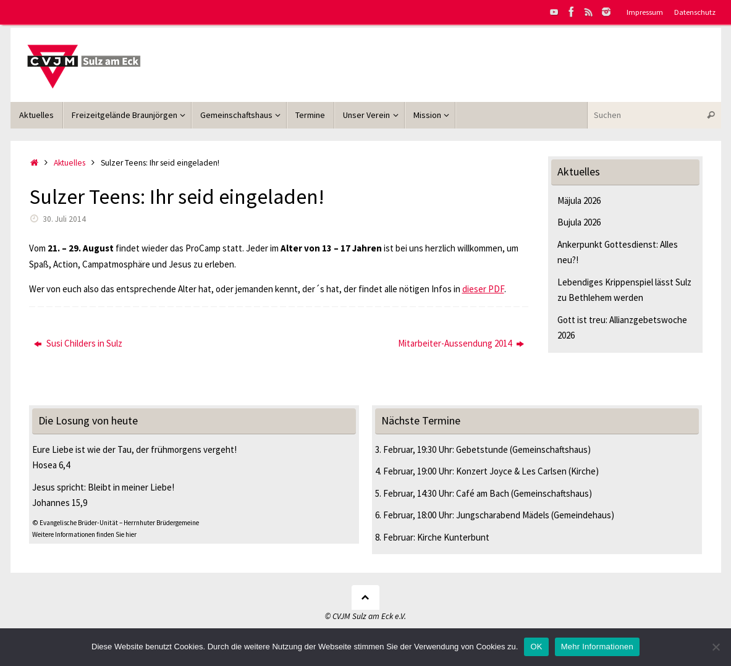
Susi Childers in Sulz (78, 343)
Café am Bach (482, 493)
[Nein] (715, 647)
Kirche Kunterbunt (453, 537)
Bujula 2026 (579, 222)
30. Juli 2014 (64, 219)
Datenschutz (695, 12)
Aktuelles (69, 163)
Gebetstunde (482, 449)
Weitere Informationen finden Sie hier (84, 534)
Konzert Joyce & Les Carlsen (511, 471)
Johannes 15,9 (59, 502)
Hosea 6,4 (51, 465)
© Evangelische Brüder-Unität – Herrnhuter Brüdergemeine (115, 522)
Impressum (645, 12)
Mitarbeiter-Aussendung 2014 (461, 343)
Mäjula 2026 (579, 200)
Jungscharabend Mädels (502, 515)
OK (536, 646)
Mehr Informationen (597, 646)
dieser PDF (483, 289)
